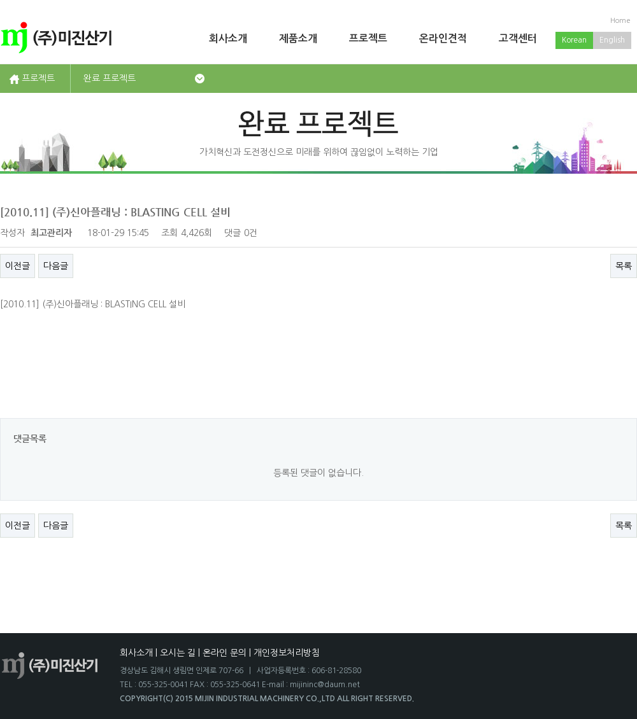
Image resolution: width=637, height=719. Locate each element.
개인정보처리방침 (287, 652)
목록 (623, 266)
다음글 (55, 266)
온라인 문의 (225, 652)
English (612, 40)
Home (620, 20)
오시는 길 (178, 652)
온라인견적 (443, 38)
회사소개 (228, 38)
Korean (574, 40)
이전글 (17, 266)
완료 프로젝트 (109, 78)
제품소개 (298, 38)
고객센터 (518, 38)
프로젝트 (368, 38)
